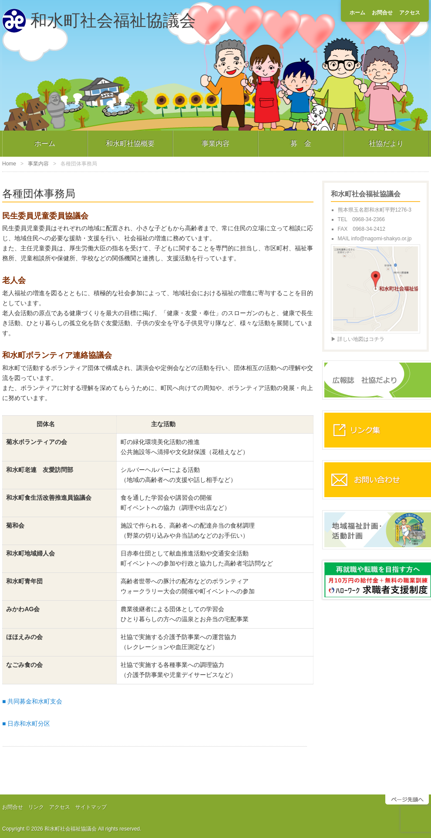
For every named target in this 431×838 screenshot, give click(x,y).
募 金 (300, 143)
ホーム (357, 13)
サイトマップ (91, 807)
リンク (36, 807)
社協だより (386, 143)
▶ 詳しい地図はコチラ (357, 339)
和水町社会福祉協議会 (113, 20)
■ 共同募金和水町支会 (32, 701)
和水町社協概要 (130, 143)
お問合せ (382, 13)
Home (9, 164)
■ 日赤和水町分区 (26, 723)
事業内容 (215, 143)
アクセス (409, 13)
